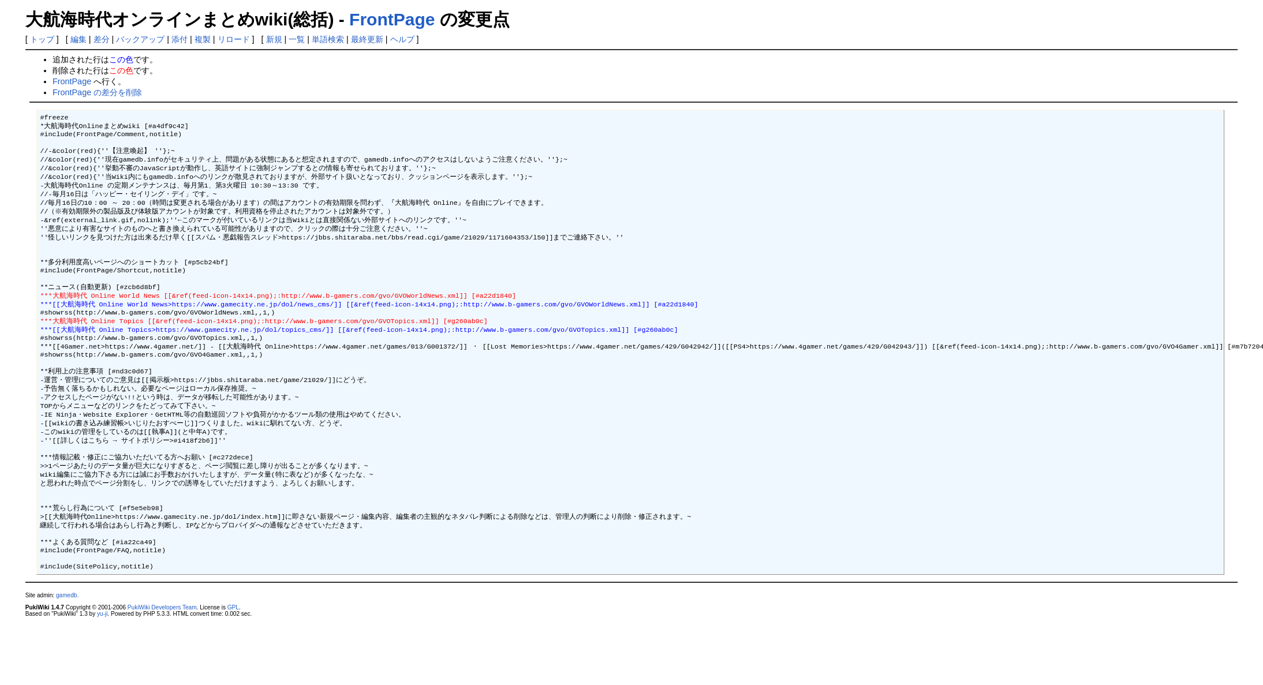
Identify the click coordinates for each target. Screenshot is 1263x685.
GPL (233, 670)
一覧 (297, 39)
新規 (274, 39)
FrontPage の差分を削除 (97, 92)
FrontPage (392, 19)
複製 (203, 39)
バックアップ (140, 39)
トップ (42, 39)
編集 (78, 39)
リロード (234, 39)
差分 (102, 39)
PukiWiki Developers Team (162, 670)
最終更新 (367, 39)
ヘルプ (402, 39)
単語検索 (328, 39)
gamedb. (67, 657)
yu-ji (102, 676)
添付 (179, 39)
